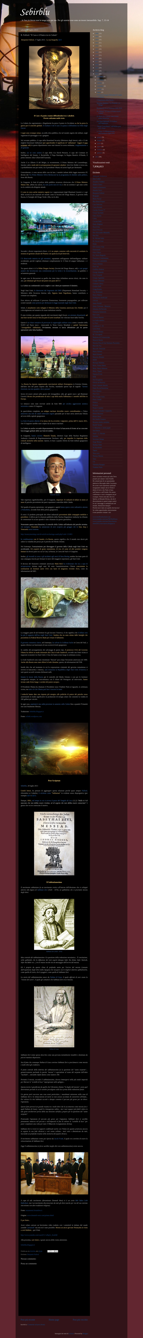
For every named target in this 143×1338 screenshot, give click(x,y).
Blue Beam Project (99, 201)
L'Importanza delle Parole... (106, 100)
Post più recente (28, 1319)
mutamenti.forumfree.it (34, 1210)
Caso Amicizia (97, 204)
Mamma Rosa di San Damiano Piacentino (106, 343)
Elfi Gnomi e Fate (98, 247)
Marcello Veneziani (99, 349)
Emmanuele (96, 249)
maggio (99, 140)
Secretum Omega (98, 439)
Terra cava (96, 453)
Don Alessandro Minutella (101, 232)
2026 (97, 33)
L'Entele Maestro (98, 317)
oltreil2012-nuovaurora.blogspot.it (104, 523)
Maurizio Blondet (98, 357)
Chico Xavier (97, 216)
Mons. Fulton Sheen (99, 365)
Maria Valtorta (97, 351)
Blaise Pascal (97, 199)
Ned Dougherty (98, 380)
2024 (97, 40)
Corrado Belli (97, 221)
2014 (97, 71)
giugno (99, 137)
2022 (97, 46)
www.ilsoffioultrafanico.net (101, 517)
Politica (95, 402)
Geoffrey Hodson (98, 269)
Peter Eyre (96, 394)
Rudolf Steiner (97, 425)
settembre (100, 86)
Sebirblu (34, 12)
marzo (99, 146)
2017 (97, 61)
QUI (60, 40)
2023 (97, 43)
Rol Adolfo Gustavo (99, 419)
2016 (97, 65)
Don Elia (96, 235)
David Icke (96, 227)
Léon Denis (96, 329)
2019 (97, 55)
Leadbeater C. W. (98, 326)
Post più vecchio (80, 1319)
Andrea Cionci (97, 184)
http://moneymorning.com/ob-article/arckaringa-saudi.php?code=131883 (46, 534)
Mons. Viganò (97, 371)
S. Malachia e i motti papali (101, 428)
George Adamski (98, 272)
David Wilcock (97, 230)
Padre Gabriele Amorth (100, 385)
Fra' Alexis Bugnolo (99, 255)
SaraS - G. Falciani (99, 433)
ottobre (99, 83)
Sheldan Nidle (97, 445)
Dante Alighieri (98, 224)
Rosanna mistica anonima (101, 422)
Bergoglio (96, 196)
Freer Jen (96, 266)
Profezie (95, 405)
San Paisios (96, 430)
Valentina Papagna (99, 464)
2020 (97, 52)
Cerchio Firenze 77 (99, 210)
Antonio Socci (97, 190)
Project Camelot (98, 408)
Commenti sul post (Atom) (36, 1324)
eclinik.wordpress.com (34, 716)
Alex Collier (97, 179)
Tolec (94, 459)
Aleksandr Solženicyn (100, 176)
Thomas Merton (98, 456)
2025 (97, 36)
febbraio (100, 150)
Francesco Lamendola (100, 261)
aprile (99, 143)
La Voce (95, 323)
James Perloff (97, 303)
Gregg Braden (97, 289)
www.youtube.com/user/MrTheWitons (105, 519)
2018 (97, 58)
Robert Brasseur (98, 413)
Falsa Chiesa (97, 252)
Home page (54, 1319)
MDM (95, 360)
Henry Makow (97, 295)
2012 (97, 157)
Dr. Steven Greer (98, 241)
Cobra (95, 218)
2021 (97, 49)
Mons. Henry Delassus (100, 368)
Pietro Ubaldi (97, 399)
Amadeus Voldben (98, 182)
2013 (97, 74)
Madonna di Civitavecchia (101, 337)
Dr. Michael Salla (98, 238)
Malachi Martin (98, 340)
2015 (97, 68)
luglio (99, 92)
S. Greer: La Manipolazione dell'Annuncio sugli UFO (106, 132)
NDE (94, 377)
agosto (99, 89)
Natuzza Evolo (97, 374)
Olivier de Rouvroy (99, 382)
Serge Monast (97, 442)
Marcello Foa (97, 346)
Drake (95, 244)
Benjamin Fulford (33, 1254)
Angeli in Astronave (99, 187)
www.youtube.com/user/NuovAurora (105, 521)
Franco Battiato (98, 264)
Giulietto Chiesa (98, 283)
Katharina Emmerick (99, 312)
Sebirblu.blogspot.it (37, 711)
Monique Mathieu (98, 363)
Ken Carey (96, 315)
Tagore (95, 450)
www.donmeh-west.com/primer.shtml (40, 1215)
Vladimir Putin (97, 467)
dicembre (100, 76)
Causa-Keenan (97, 207)
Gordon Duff (97, 286)
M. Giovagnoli (97, 334)
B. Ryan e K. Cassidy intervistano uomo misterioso (108, 117)
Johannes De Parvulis (100, 309)
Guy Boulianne (98, 292)
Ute (94, 462)
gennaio (100, 153)
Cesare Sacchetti (98, 213)
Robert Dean (97, 416)
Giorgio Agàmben (98, 278)
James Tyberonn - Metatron (101, 306)
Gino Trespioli (97, 275)
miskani (71, 1333)
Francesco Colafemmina (100, 258)
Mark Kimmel (97, 354)
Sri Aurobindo (97, 447)
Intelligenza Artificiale (100, 298)
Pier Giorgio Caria (99, 397)
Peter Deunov (97, 391)
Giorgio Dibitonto (98, 281)
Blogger (85, 1333)
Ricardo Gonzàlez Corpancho (102, 411)
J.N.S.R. (95, 300)
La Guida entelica (98, 320)
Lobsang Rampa (98, 332)
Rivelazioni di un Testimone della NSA (109, 108)
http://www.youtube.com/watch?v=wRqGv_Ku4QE (39, 1235)
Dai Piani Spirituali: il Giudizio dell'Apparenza (107, 122)
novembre (100, 80)
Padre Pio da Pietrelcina (100, 388)
